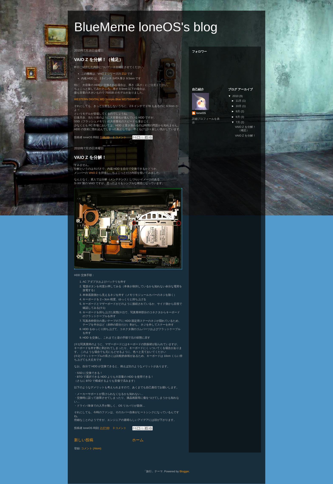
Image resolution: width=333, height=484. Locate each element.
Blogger (184, 471)
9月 (238, 111)
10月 (239, 106)
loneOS (201, 113)
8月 (238, 116)
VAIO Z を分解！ (90, 157)
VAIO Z (93, 172)
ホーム (138, 440)
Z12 (124, 73)
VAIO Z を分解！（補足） (98, 59)
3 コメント (119, 428)
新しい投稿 (83, 440)
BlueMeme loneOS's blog (145, 27)
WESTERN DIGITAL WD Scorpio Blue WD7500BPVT (107, 99)
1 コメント (119, 137)
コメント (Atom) (91, 448)
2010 (235, 96)
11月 (239, 100)
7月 (238, 122)
